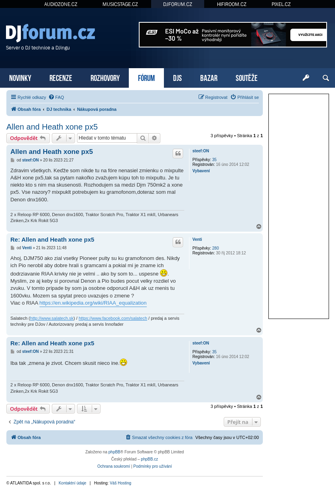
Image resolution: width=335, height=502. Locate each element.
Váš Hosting (120, 483)
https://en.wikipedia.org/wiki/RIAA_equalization (93, 303)
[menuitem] (56, 97)
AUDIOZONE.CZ (60, 4)
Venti (197, 239)
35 (214, 159)
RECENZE (60, 77)
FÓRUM (146, 77)
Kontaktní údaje (73, 483)
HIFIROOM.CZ (231, 4)
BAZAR (208, 77)
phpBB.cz (149, 459)
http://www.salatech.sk (52, 318)
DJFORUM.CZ (177, 4)
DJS (177, 77)
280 (215, 248)
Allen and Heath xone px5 (52, 126)
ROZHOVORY (105, 77)
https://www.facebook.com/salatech (113, 318)
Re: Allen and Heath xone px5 (52, 239)
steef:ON (201, 151)
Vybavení (201, 171)
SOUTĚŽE (247, 77)
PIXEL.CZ (281, 4)
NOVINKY (20, 77)
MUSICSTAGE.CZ (120, 4)
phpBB (114, 452)
